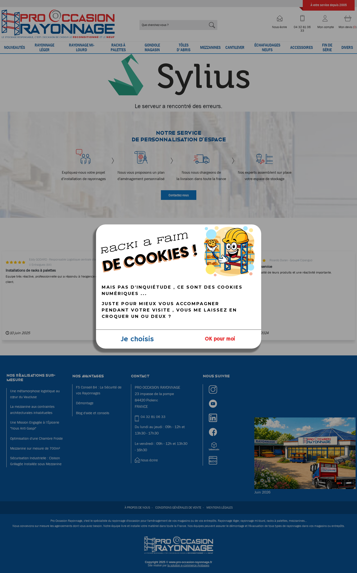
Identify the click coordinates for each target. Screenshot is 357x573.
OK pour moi (220, 339)
